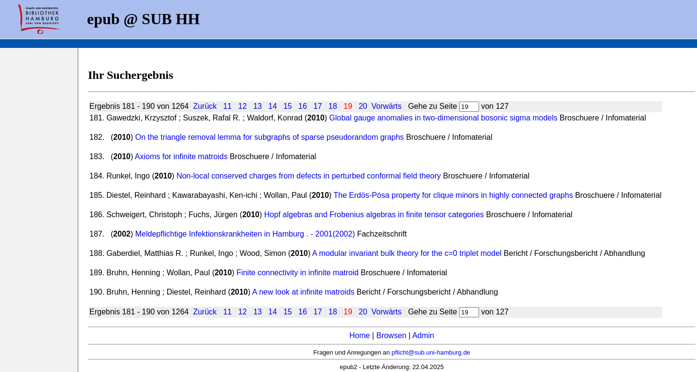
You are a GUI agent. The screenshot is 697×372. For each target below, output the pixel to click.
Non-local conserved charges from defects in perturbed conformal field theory (308, 176)
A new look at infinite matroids (303, 292)
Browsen (391, 335)
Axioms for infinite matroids (181, 156)
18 (333, 106)
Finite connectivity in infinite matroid (297, 272)
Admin (423, 335)
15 (287, 106)
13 (257, 106)
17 (317, 106)
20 (363, 106)
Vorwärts (387, 106)
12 (242, 106)
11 (227, 106)
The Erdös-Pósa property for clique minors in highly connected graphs (453, 195)
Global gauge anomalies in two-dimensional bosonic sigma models (443, 118)
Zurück (205, 106)
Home (359, 335)
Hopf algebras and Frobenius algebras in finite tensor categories (374, 214)
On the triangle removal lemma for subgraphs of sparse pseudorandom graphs (269, 137)
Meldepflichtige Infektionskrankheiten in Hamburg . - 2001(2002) (245, 234)
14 (272, 106)
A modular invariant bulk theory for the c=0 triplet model (407, 253)
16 (302, 106)
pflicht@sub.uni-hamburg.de (431, 352)
